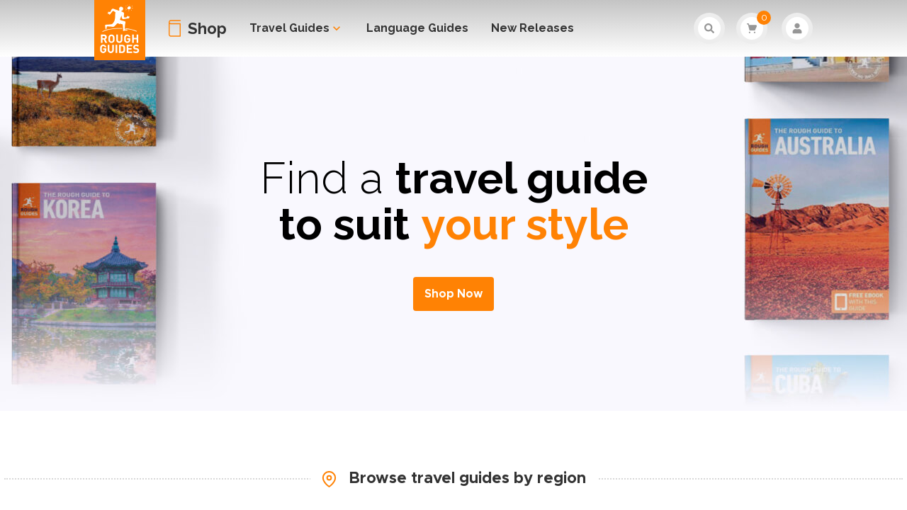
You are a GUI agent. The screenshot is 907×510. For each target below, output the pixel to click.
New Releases (532, 28)
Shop (207, 28)
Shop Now (453, 294)
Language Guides (417, 28)
